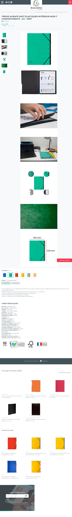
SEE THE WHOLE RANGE (64, 372)
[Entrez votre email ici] (17, 496)
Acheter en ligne (64, 260)
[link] (2, 2)
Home (3, 12)
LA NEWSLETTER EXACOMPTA (17, 492)
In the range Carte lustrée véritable (12, 370)
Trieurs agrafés (24, 12)
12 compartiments (15, 283)
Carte (31, 12)
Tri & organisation (10, 12)
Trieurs (17, 12)
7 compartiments (6, 283)
